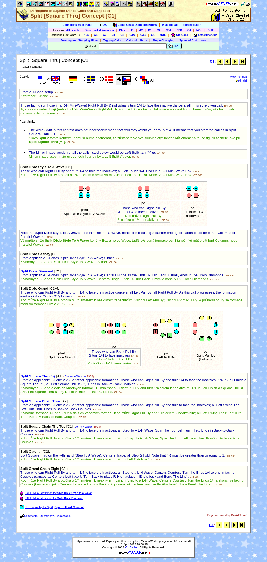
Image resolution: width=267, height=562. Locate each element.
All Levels (72, 30)
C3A (168, 30)
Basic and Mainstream (99, 30)
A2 (141, 30)
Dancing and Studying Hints (79, 40)
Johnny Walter (84, 426)
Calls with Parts (136, 40)
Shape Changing (163, 40)
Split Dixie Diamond (37, 271)
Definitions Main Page (77, 24)
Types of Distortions (193, 40)
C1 (150, 30)
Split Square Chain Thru (40, 401)
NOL (199, 30)
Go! (174, 46)
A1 (132, 30)
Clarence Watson (75, 376)
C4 (189, 30)
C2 (159, 30)
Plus (122, 30)
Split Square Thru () (38, 376)
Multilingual (170, 24)
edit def (241, 80)
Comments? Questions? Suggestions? (45, 515)
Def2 (211, 30)
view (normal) (238, 76)
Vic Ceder (131, 547)
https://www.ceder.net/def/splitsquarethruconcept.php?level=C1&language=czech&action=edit (133, 541)
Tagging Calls (112, 40)
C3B (179, 30)
